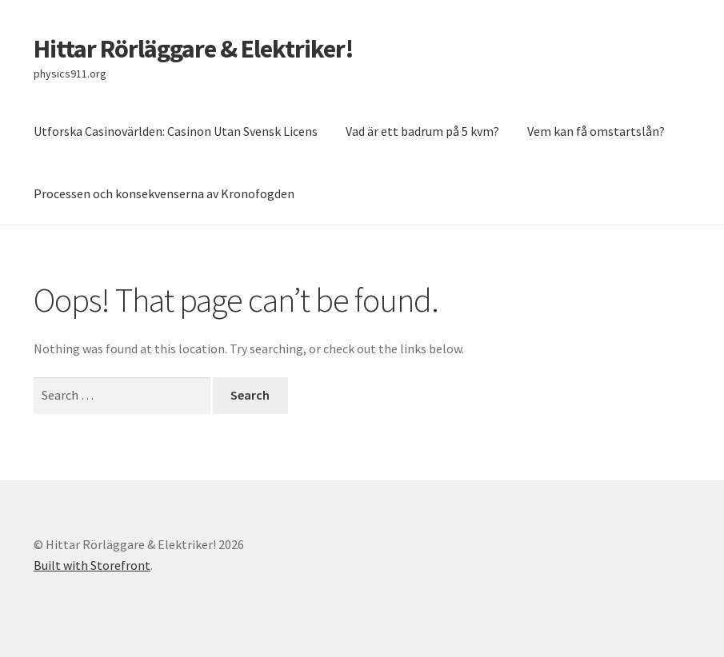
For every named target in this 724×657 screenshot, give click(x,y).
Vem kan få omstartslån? (597, 131)
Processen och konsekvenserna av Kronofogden (164, 193)
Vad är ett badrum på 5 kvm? (422, 131)
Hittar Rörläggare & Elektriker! (194, 49)
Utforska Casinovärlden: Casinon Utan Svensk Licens (176, 131)
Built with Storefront (92, 565)
